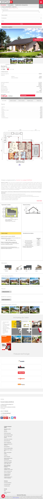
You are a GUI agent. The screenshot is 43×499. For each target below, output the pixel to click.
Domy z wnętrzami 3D (8, 457)
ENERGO (8, 67)
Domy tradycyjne (7, 442)
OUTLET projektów (7, 458)
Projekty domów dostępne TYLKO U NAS (8, 455)
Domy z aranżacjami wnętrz (7, 439)
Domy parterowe (7, 426)
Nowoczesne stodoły (8, 446)
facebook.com (2, 404)
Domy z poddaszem (7, 428)
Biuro (5, 476)
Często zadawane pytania (7, 479)
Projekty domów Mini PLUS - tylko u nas (8, 449)
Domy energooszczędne (8, 420)
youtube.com (9, 404)
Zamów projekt (23, 95)
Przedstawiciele (7, 471)
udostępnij (7, 64)
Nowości (5, 417)
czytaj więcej (39, 200)
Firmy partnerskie (7, 470)
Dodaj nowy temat (5, 284)
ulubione (14, 64)
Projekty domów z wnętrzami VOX (7, 461)
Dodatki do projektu (13, 100)
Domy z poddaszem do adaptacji (8, 430)
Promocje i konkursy (7, 468)
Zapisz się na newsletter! (6, 481)
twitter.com (12, 404)
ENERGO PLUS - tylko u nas (8, 436)
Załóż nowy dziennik (6, 292)
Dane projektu (4, 100)
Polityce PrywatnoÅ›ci (16, 497)
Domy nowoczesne (7, 419)
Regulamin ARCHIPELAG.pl (7, 490)
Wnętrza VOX (39, 100)
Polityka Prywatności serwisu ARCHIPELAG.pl (8, 488)
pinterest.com (7, 404)
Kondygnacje (4, 18)
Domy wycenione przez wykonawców (8, 445)
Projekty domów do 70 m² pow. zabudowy (8, 463)
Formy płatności (7, 492)
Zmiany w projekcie (21, 100)
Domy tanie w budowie (8, 425)
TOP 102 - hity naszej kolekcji (8, 423)
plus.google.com (4, 404)
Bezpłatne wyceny (30, 100)
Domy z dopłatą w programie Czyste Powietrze (7, 452)
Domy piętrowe (6, 432)
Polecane (5, 441)
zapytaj (11, 64)
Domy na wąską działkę (8, 434)
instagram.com (15, 404)
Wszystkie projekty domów (7, 415)
